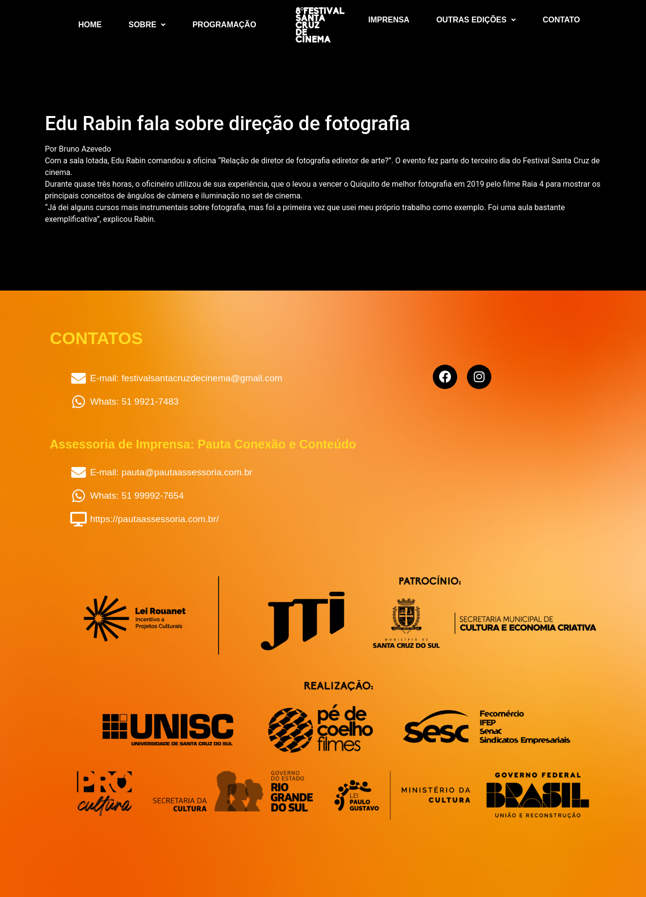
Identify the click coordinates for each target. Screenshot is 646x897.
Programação (224, 24)
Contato (561, 20)
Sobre (147, 24)
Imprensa (388, 20)
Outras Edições (476, 20)
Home (90, 24)
